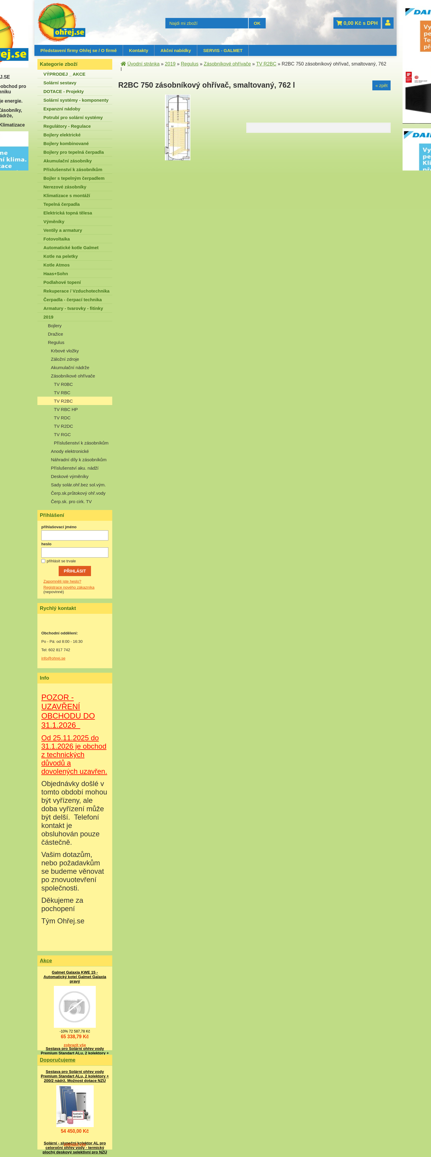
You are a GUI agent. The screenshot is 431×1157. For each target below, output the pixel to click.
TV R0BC (63, 384)
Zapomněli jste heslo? (62, 581)
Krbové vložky (65, 350)
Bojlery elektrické (62, 134)
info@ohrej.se (53, 658)
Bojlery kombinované (66, 143)
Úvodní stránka (143, 63)
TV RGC (62, 434)
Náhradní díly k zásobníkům (79, 459)
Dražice (55, 334)
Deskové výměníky (70, 476)
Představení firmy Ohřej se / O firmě (78, 50)
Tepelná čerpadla (61, 204)
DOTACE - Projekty (63, 91)
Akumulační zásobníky (67, 160)
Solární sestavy (59, 82)
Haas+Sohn (55, 273)
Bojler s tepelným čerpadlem (73, 178)
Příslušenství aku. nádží (74, 468)
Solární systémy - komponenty (76, 100)
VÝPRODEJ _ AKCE (64, 74)
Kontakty (138, 50)
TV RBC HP (66, 409)
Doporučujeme (57, 1060)
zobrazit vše (75, 1045)
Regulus (56, 342)
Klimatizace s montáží (66, 195)
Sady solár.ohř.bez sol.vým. (78, 484)
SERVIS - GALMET (222, 50)
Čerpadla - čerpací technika (72, 299)
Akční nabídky (175, 50)
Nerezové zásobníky (64, 186)
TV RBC (62, 392)
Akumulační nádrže (70, 367)
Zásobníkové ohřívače (73, 375)
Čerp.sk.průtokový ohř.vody (78, 493)
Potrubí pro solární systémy (73, 117)
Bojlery (55, 325)
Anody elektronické (70, 451)
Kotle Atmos (56, 264)
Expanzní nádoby (61, 108)
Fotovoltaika (56, 238)
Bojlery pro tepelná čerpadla (73, 152)
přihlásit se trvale (61, 561)
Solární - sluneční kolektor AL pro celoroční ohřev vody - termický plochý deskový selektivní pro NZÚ (75, 1147)
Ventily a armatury (62, 230)
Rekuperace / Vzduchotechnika (76, 290)
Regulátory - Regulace (67, 126)
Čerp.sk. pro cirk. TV (71, 501)
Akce (46, 960)
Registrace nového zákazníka (69, 587)
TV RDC (62, 417)
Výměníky (53, 221)
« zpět (381, 85)
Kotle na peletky (60, 256)
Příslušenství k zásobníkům (72, 169)
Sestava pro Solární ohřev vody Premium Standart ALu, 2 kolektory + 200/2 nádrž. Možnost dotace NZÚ (75, 1053)
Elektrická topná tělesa (67, 212)
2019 (48, 316)
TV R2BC (63, 401)
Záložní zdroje (65, 359)
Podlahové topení (62, 282)
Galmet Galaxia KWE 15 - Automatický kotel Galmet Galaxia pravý (74, 977)
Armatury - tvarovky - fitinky (73, 308)
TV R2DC (63, 426)
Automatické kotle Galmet (70, 247)
